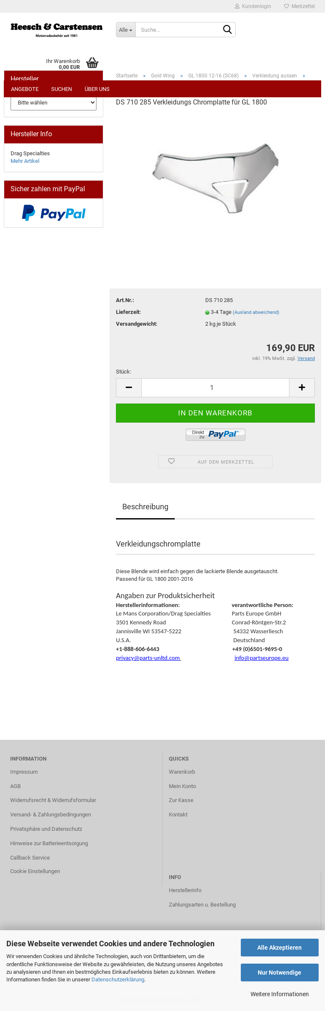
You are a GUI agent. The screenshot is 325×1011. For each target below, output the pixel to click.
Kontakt (178, 814)
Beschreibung (145, 506)
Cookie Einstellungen (35, 871)
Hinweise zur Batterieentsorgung (49, 843)
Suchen (61, 89)
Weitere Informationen (280, 994)
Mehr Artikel (25, 161)
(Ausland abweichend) (256, 312)
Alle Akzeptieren (279, 947)
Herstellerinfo (185, 890)
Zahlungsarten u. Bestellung (202, 904)
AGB (15, 786)
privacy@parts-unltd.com (148, 658)
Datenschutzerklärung (117, 979)
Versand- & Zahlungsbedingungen (50, 814)
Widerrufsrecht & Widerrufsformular (53, 800)
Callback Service (30, 857)
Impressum (24, 772)
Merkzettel (299, 6)
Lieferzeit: (128, 312)
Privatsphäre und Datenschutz (46, 829)
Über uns (97, 89)
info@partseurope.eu (261, 658)
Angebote (25, 89)
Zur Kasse (181, 800)
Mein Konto (182, 786)
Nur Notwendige (279, 972)
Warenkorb (182, 772)
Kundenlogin (253, 6)
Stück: (123, 371)
